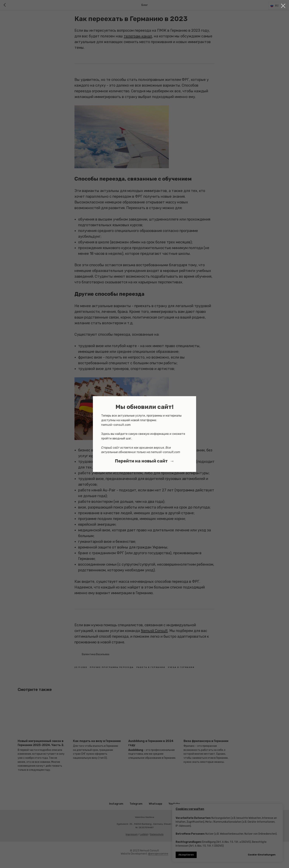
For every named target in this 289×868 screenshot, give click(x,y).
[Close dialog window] (283, 6)
